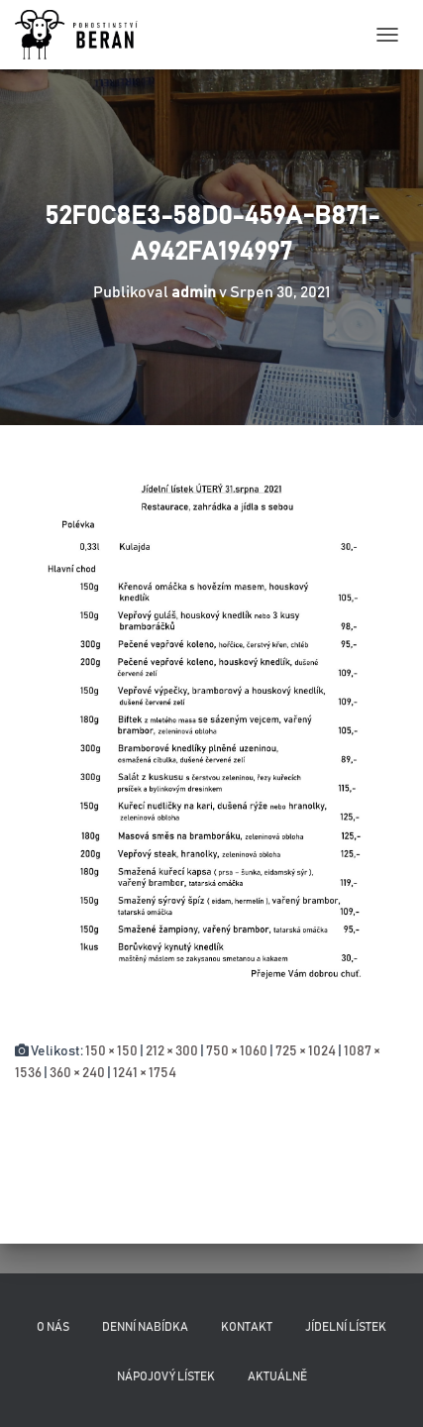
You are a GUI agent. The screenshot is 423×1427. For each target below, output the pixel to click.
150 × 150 (111, 1051)
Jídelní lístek (345, 1327)
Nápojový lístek (166, 1376)
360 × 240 (77, 1073)
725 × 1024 (305, 1051)
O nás (53, 1327)
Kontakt (246, 1327)
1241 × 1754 (144, 1073)
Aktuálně (277, 1376)
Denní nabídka (145, 1327)
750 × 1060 (236, 1051)
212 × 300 (172, 1051)
